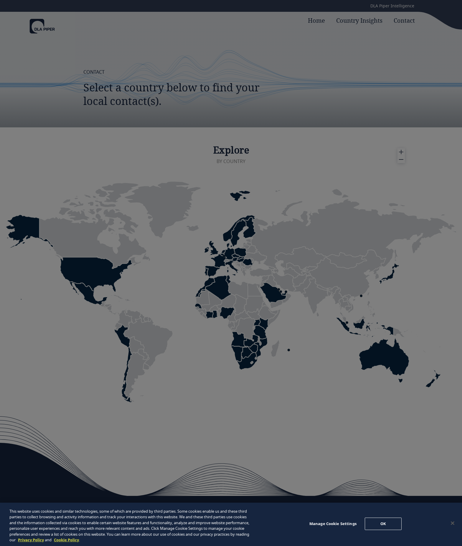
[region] (231, 524)
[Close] (452, 523)
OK (383, 523)
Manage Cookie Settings (333, 523)
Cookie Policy (66, 539)
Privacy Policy (31, 539)
